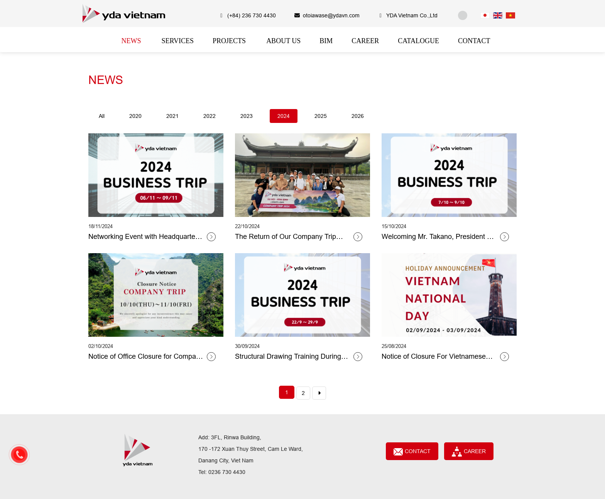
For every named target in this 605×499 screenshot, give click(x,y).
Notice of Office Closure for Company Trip (145, 356)
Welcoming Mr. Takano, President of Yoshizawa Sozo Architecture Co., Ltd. (437, 237)
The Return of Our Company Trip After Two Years (285, 237)
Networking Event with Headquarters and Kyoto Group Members (144, 237)
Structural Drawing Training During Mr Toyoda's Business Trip (288, 356)
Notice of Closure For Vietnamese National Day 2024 (434, 356)
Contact (412, 451)
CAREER (469, 452)
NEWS (105, 80)
